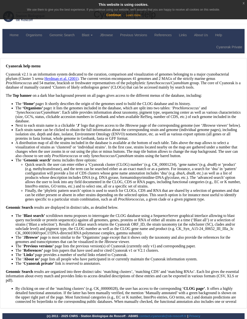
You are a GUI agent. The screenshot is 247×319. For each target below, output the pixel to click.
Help (218, 35)
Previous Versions (133, 35)
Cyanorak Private (229, 47)
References (163, 35)
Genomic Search (62, 35)
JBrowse (106, 35)
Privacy (194, 316)
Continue (113, 15)
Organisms (34, 35)
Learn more (133, 15)
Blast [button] (87, 35)
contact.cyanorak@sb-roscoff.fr (162, 316)
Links (183, 35)
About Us (201, 35)
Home (14, 35)
